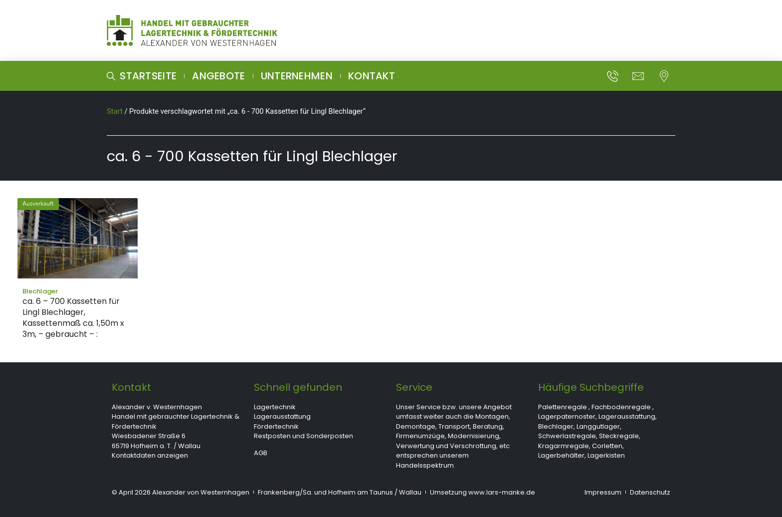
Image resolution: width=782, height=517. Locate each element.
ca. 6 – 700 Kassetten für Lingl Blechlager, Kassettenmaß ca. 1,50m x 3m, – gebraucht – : (73, 317)
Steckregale (619, 436)
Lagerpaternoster (566, 416)
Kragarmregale (563, 446)
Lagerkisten (606, 455)
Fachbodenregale (621, 407)
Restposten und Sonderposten (303, 436)
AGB (260, 453)
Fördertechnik (276, 426)
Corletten (607, 446)
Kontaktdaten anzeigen (150, 455)
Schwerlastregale (567, 436)
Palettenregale (562, 407)
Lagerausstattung (282, 416)
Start (115, 111)
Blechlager (556, 426)
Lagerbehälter (561, 455)
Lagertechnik (275, 407)
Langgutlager (598, 426)
